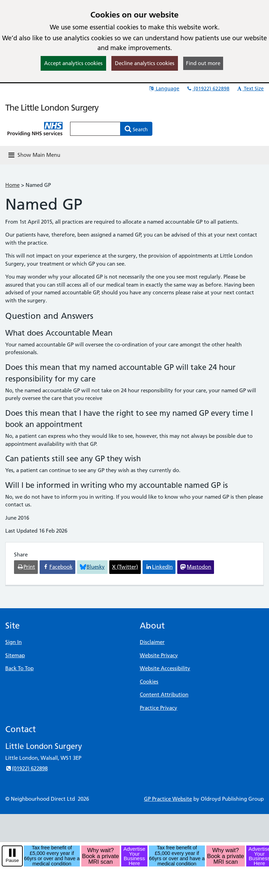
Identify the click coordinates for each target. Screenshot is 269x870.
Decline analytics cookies (144, 63)
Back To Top (19, 668)
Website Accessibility (165, 668)
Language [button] (163, 88)
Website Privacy (159, 655)
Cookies (149, 681)
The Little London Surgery (51, 108)
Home (12, 185)
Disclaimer (152, 642)
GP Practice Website (168, 798)
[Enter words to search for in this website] (95, 129)
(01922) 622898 (207, 88)
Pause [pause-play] (12, 860)
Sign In (13, 642)
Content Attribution (164, 694)
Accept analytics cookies (73, 63)
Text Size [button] (250, 88)
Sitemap (15, 655)
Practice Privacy (158, 707)
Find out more (203, 63)
